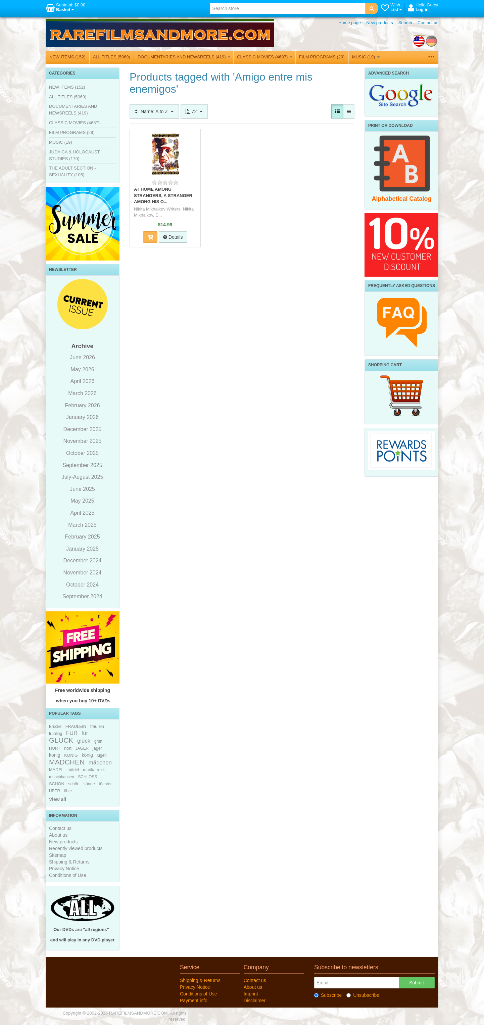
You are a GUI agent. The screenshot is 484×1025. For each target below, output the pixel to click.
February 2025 (82, 537)
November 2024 (82, 572)
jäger (97, 748)
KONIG (71, 755)
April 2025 (82, 513)
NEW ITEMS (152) (67, 56)
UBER (54, 791)
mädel (73, 769)
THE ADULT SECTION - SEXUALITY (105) (72, 171)
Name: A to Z (154, 111)
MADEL (56, 769)
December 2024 (82, 560)
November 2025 (82, 441)
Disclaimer (254, 1000)
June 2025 (82, 489)
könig (87, 755)
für (85, 733)
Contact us (428, 22)
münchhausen (61, 777)
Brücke (55, 726)
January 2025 (82, 549)
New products (379, 22)
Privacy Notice (64, 868)
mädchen (100, 762)
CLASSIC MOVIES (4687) (264, 56)
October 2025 (82, 453)
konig (54, 755)
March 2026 (82, 393)
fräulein (97, 726)
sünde (89, 784)
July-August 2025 (82, 477)
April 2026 (82, 381)
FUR (72, 733)
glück (83, 741)
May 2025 (82, 501)
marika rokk (94, 769)
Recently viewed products (76, 848)
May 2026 (82, 369)
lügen (102, 755)
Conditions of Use (67, 875)
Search (405, 22)
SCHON (56, 784)
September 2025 (82, 465)
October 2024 (82, 585)
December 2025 (82, 429)
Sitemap (57, 855)
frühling (55, 733)
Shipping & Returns (69, 862)
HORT (54, 748)
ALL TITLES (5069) (111, 56)
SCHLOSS (87, 777)
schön (74, 784)
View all (57, 799)
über (68, 791)
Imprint (251, 993)
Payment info (193, 1000)
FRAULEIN (75, 726)
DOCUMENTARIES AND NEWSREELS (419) (184, 56)
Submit (416, 982)
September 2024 (82, 596)
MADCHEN (67, 762)
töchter (105, 784)
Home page (349, 22)
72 (194, 111)
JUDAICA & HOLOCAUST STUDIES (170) (74, 155)
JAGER (82, 748)
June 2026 (82, 357)
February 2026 (82, 405)
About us (58, 835)
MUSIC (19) (366, 56)
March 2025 (82, 525)
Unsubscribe (362, 995)
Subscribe (328, 995)
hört (67, 748)
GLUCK (61, 740)
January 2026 (82, 417)
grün (98, 741)
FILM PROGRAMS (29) (322, 56)
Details (173, 237)
